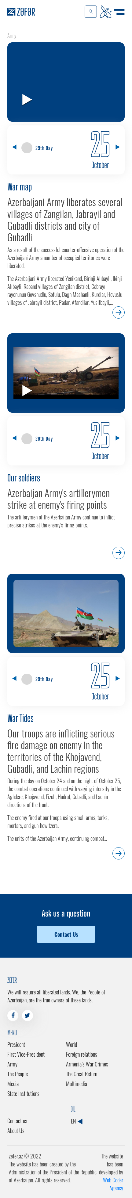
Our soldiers (23, 477)
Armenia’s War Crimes (87, 1064)
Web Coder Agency (113, 1184)
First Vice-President (26, 1054)
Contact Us (66, 934)
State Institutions (23, 1093)
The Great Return (81, 1074)
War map (19, 186)
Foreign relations (81, 1054)
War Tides (20, 718)
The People (17, 1074)
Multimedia (76, 1084)
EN (76, 1121)
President (16, 1044)
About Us (15, 1131)
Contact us (17, 1121)
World (71, 1044)
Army (12, 1064)
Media (13, 1084)
